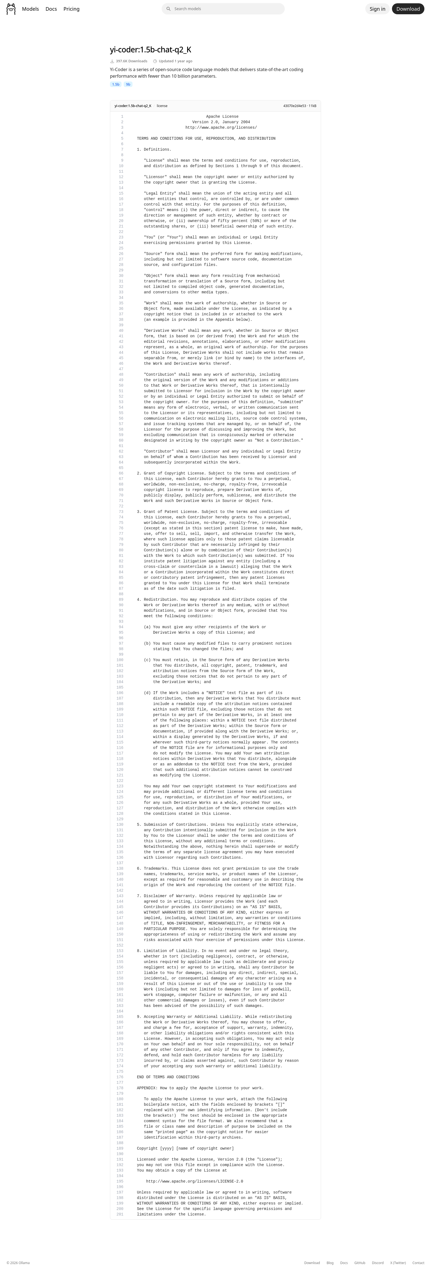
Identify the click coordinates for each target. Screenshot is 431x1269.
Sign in (377, 8)
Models (30, 8)
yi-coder (124, 49)
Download (408, 8)
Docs (51, 8)
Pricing (71, 8)
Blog (330, 1263)
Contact (418, 1263)
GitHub (359, 1263)
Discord (378, 1263)
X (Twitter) (398, 1263)
